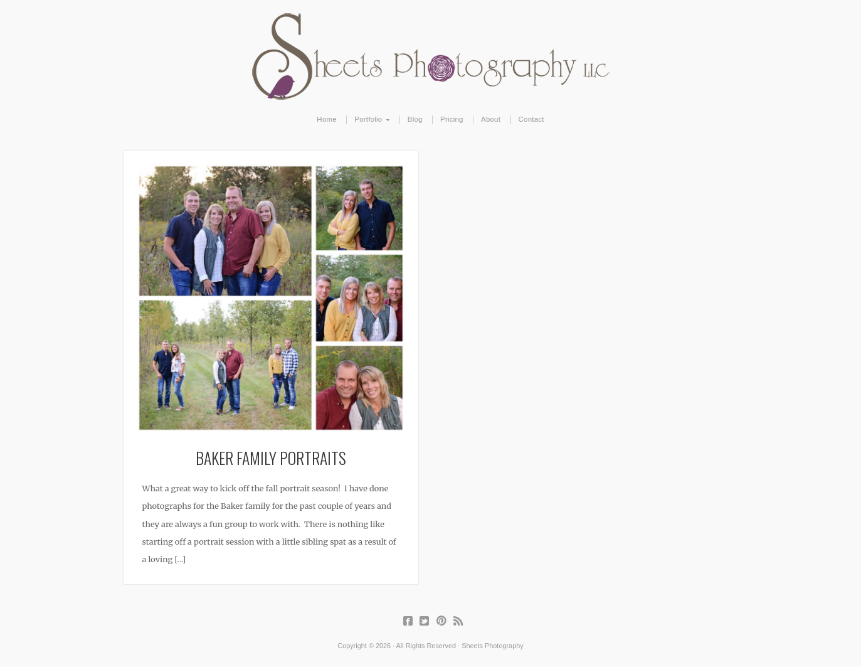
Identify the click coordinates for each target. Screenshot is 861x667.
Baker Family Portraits (271, 457)
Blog (415, 119)
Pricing (451, 119)
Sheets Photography (430, 56)
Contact (531, 119)
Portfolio (368, 119)
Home (327, 119)
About (490, 119)
